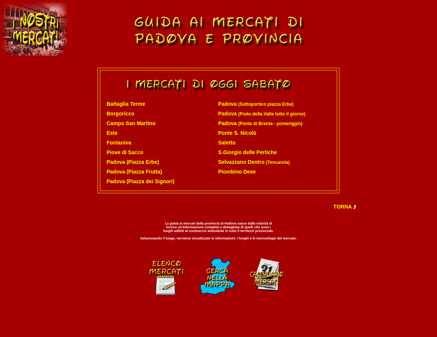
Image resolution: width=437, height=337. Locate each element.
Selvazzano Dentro (253, 162)
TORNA (345, 207)
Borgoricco (120, 114)
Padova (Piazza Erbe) (133, 162)
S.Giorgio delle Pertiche (247, 152)
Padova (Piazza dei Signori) (140, 181)
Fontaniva (119, 143)
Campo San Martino (131, 123)
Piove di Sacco (125, 152)
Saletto (226, 143)
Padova (255, 104)
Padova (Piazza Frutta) (134, 172)
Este (112, 133)
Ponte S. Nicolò (237, 133)
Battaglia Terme (126, 104)
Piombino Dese (237, 172)
